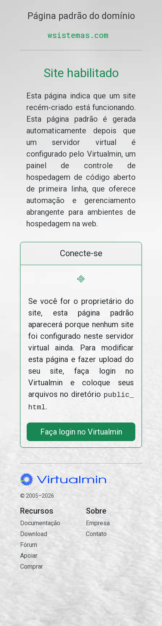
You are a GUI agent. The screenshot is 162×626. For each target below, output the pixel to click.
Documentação (40, 521)
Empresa (98, 521)
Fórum (28, 543)
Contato (114, 564)
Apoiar (29, 554)
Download (33, 532)
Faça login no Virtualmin (81, 430)
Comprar (31, 565)
